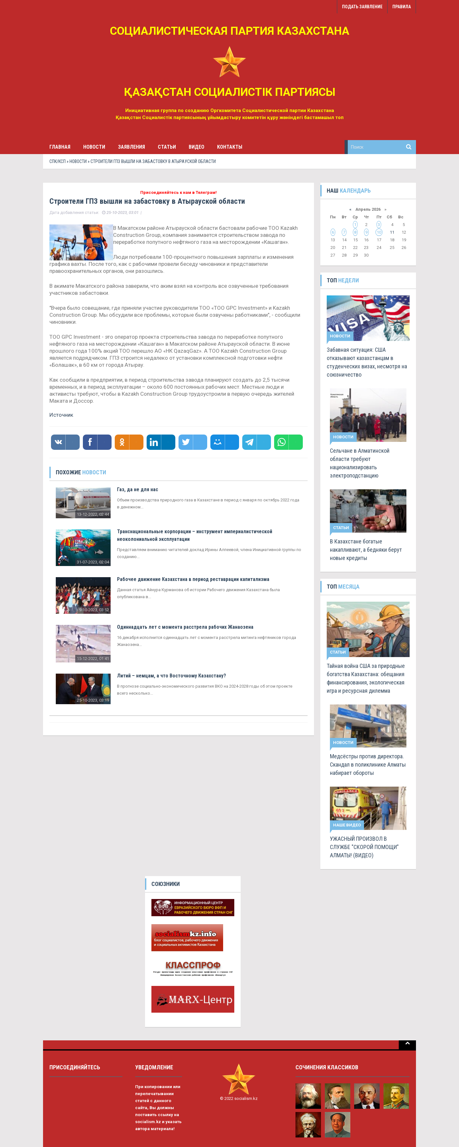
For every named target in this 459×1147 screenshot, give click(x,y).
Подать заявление (362, 6)
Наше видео (347, 825)
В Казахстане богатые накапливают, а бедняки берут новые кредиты (366, 549)
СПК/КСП (57, 161)
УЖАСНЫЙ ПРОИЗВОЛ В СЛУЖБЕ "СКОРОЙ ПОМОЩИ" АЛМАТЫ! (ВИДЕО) (364, 847)
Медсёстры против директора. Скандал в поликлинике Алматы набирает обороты (368, 764)
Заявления (131, 147)
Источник (61, 415)
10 (379, 232)
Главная (59, 147)
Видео (196, 147)
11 (392, 232)
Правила (401, 6)
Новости (94, 147)
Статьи (167, 147)
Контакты (229, 147)
